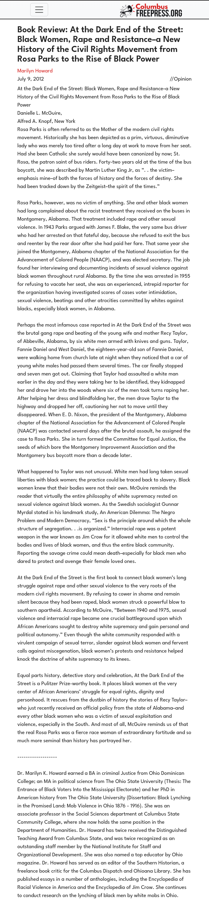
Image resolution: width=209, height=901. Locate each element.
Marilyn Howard (35, 71)
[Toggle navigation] (39, 9)
